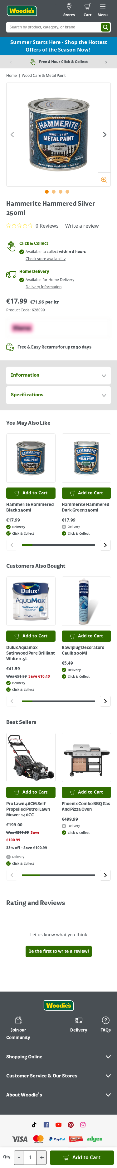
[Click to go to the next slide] (104, 134)
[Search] (105, 27)
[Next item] (106, 62)
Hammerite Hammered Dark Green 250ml (85, 507)
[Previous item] (11, 62)
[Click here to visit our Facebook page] (46, 1124)
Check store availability (46, 259)
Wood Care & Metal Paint (44, 75)
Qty (7, 1157)
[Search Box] (58, 27)
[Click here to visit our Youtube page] (58, 1124)
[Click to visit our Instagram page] (83, 1124)
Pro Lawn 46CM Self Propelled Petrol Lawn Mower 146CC (28, 809)
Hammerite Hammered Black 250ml (30, 507)
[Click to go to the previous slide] (12, 134)
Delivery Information (43, 287)
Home (11, 75)
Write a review (82, 226)
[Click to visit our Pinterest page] (71, 1124)
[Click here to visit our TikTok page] (34, 1124)
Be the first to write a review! (58, 951)
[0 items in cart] (87, 11)
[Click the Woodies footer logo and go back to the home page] (58, 1005)
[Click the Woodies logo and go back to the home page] (21, 11)
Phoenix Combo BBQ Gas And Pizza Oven (86, 806)
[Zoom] (104, 179)
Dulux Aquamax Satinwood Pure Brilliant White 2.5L (30, 653)
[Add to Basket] (82, 1158)
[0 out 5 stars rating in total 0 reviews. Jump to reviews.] (32, 225)
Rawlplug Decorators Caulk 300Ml (83, 650)
